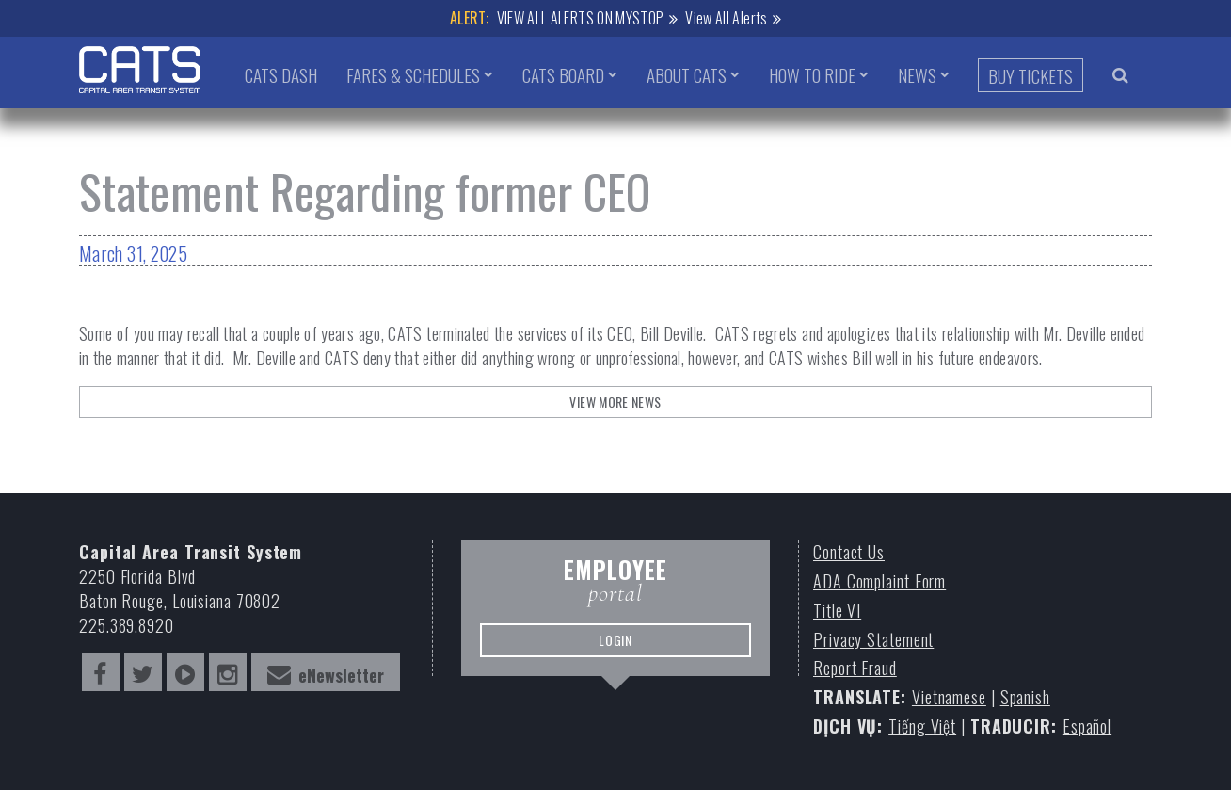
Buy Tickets (1030, 75)
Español (1087, 726)
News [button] (917, 74)
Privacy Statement (873, 640)
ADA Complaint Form (879, 581)
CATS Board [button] (563, 74)
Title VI (837, 610)
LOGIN (615, 640)
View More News (615, 401)
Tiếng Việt (922, 726)
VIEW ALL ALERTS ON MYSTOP (580, 18)
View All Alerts (726, 18)
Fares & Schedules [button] (413, 74)
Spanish (1025, 697)
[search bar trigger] (1120, 74)
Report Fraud (855, 668)
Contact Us (849, 552)
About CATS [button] (687, 74)
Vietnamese (949, 697)
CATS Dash (281, 74)
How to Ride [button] (812, 74)
